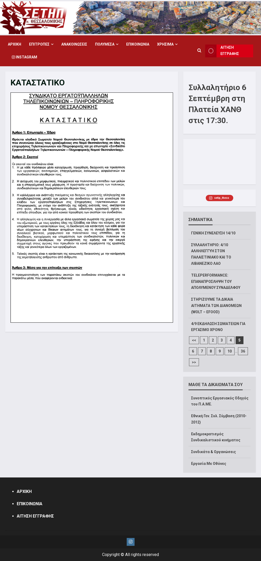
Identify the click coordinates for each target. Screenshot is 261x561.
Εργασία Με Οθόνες (208, 463)
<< (194, 340)
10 (229, 351)
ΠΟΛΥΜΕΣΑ (104, 44)
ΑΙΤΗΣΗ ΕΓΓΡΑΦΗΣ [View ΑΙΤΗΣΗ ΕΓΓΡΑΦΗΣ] (222, 51)
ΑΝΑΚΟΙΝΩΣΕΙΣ (74, 44)
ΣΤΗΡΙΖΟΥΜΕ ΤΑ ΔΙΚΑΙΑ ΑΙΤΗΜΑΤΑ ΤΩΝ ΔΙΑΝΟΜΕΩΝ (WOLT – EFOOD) (216, 305)
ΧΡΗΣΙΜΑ (165, 44)
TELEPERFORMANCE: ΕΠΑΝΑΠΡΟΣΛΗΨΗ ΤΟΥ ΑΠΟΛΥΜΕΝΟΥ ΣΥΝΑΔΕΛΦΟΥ (215, 281)
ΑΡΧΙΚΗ (14, 44)
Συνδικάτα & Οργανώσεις (213, 452)
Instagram (24, 57)
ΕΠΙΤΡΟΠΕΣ (39, 44)
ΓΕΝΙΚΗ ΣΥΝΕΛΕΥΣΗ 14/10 (213, 233)
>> (194, 362)
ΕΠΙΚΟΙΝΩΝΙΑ (137, 44)
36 (243, 351)
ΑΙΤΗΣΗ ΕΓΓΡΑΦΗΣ (35, 516)
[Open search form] (199, 51)
